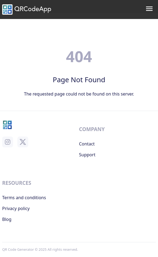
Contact (87, 144)
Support (87, 155)
